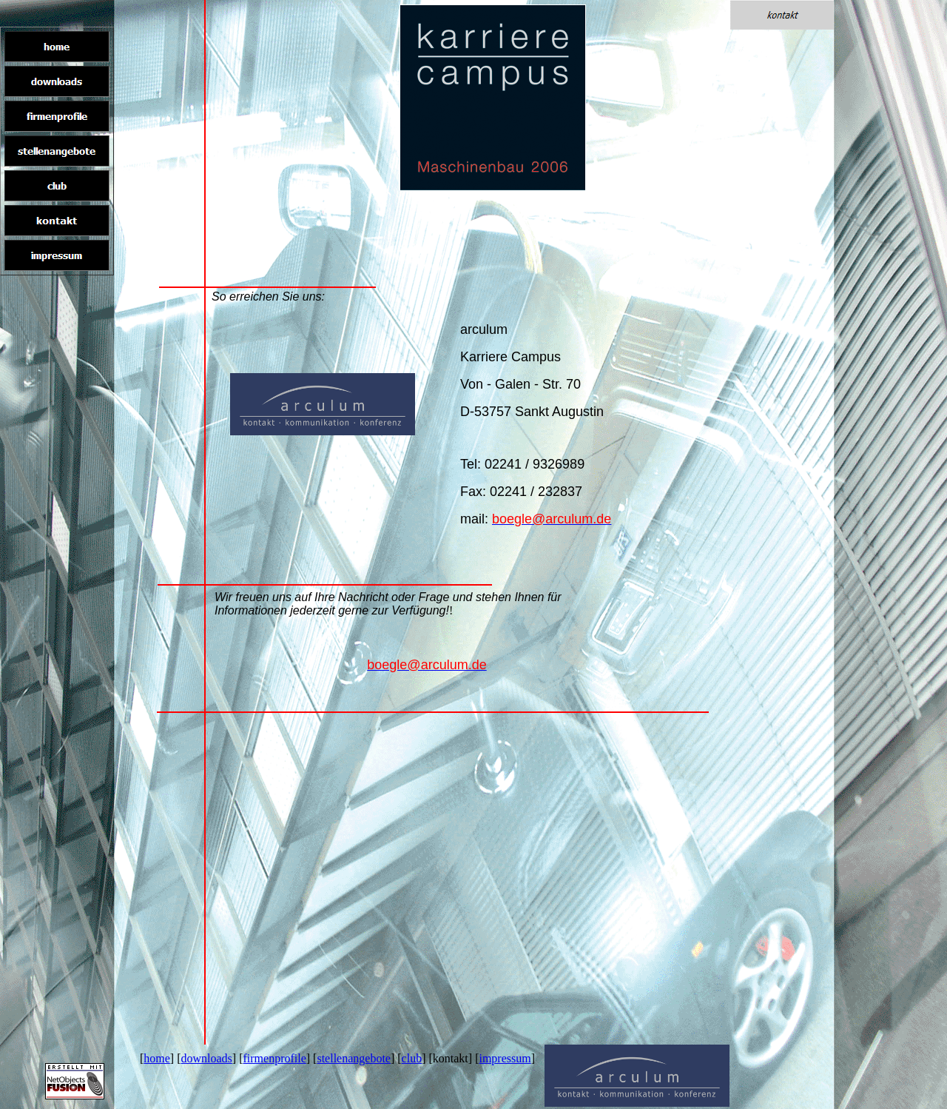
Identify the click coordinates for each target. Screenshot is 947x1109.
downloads (206, 1058)
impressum (504, 1058)
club (412, 1058)
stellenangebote (354, 1058)
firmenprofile (274, 1058)
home (157, 1058)
